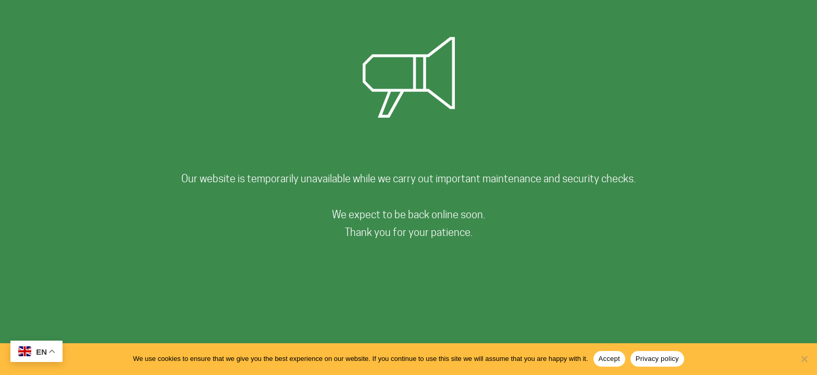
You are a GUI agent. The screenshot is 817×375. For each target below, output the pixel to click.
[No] (804, 359)
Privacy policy (657, 358)
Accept (609, 358)
